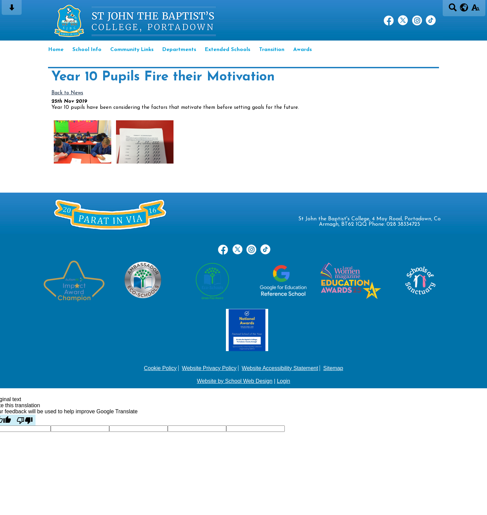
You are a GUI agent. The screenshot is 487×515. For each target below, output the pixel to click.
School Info (86, 49)
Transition (271, 49)
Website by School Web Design (235, 381)
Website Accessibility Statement (280, 368)
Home (56, 49)
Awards (302, 49)
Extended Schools (227, 49)
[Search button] (453, 10)
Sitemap (333, 368)
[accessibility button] (475, 10)
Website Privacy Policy (209, 368)
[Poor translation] (25, 420)
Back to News (67, 93)
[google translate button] (464, 7)
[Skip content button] (12, 10)
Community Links (132, 49)
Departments (179, 49)
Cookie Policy (160, 368)
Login (283, 381)
